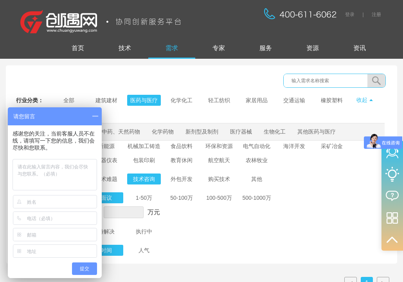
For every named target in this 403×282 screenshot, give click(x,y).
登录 (349, 14)
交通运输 (294, 100)
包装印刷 (144, 160)
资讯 (359, 48)
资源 (312, 48)
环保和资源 (219, 146)
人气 (144, 250)
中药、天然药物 (121, 131)
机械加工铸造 (144, 146)
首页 (78, 48)
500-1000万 (256, 198)
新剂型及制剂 (201, 131)
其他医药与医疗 (316, 131)
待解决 (106, 231)
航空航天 (219, 160)
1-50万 (144, 198)
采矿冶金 (332, 146)
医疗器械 (241, 131)
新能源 (106, 146)
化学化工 (182, 100)
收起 (361, 100)
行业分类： (29, 100)
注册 (376, 14)
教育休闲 (182, 160)
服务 (265, 48)
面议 (106, 198)
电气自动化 (256, 146)
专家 (218, 48)
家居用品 (257, 100)
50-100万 (181, 198)
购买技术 (219, 179)
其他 (256, 179)
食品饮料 (182, 146)
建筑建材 (106, 100)
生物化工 (275, 131)
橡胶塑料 (332, 100)
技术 (125, 48)
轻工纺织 (219, 100)
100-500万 (219, 198)
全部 (68, 100)
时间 (106, 250)
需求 (172, 48)
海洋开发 (294, 146)
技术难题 (106, 179)
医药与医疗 (144, 100)
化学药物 (163, 131)
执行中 (144, 231)
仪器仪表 (106, 160)
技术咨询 (144, 179)
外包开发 (182, 179)
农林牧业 (257, 160)
